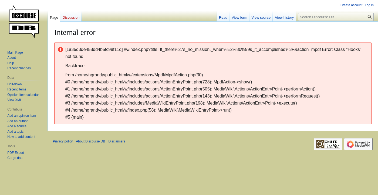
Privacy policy (63, 141)
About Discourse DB (90, 141)
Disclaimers (116, 141)
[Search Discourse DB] (336, 17)
